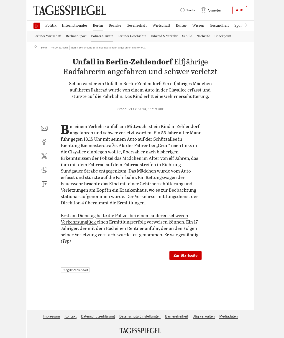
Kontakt (70, 316)
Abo (239, 10)
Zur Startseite (185, 255)
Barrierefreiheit (176, 316)
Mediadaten (228, 316)
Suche (187, 10)
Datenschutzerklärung (98, 316)
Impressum (51, 316)
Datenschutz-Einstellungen (140, 316)
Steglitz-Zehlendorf (75, 270)
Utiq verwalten (204, 316)
